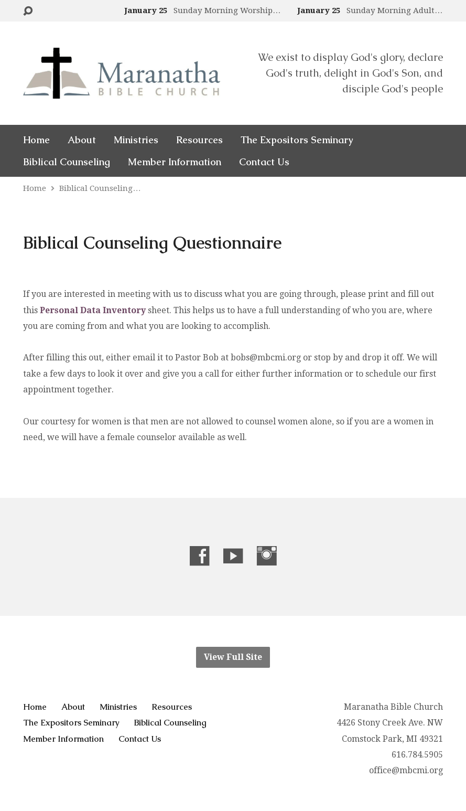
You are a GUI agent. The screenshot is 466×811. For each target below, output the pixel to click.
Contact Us (264, 162)
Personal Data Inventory (93, 310)
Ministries (136, 140)
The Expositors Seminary (297, 140)
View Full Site (233, 657)
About (82, 140)
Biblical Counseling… (99, 188)
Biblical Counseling (66, 162)
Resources (199, 140)
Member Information (174, 162)
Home (36, 140)
